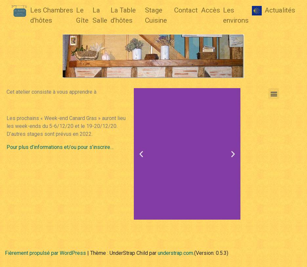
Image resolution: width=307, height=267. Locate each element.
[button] (141, 154)
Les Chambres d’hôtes (51, 15)
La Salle (99, 15)
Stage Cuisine (156, 15)
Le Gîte (82, 15)
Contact (186, 10)
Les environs (236, 15)
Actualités (280, 10)
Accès (210, 10)
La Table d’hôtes (123, 15)
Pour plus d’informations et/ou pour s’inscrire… (60, 147)
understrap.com (175, 253)
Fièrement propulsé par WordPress (45, 253)
